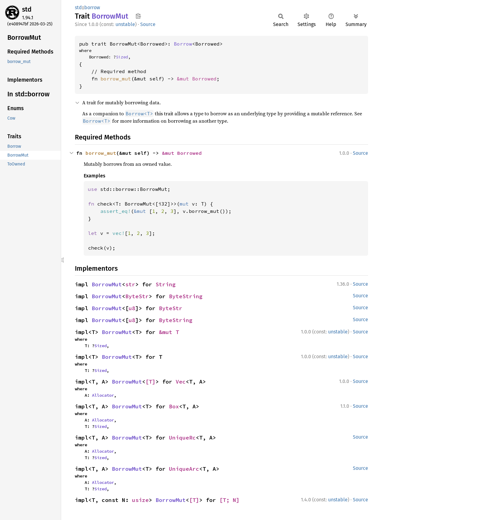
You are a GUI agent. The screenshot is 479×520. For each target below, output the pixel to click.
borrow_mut (116, 79)
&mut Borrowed (197, 79)
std (26, 9)
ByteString (186, 296)
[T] (150, 381)
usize (140, 499)
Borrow (183, 44)
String (165, 284)
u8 (132, 308)
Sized (122, 57)
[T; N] (229, 499)
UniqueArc (184, 468)
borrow (92, 7)
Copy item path (138, 16)
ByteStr (137, 296)
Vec (181, 381)
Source (147, 24)
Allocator (103, 395)
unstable (125, 24)
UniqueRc (182, 437)
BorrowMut (107, 284)
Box (174, 406)
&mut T (169, 332)
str (130, 284)
